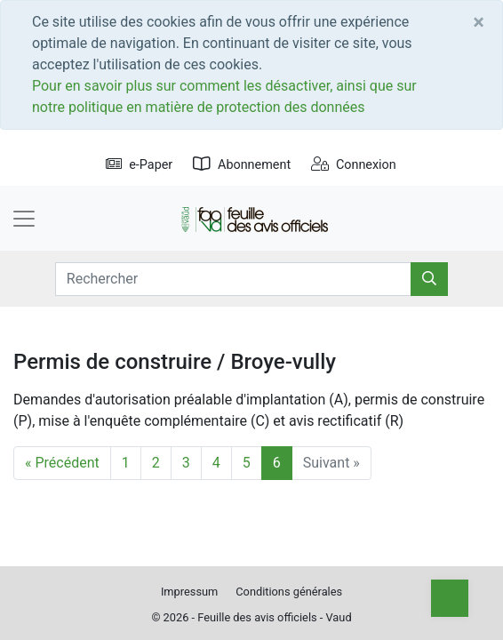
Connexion (353, 164)
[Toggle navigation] (24, 219)
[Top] (449, 598)
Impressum (189, 591)
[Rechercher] (429, 279)
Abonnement (242, 164)
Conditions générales (289, 591)
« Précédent (62, 462)
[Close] (478, 22)
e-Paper (139, 164)
